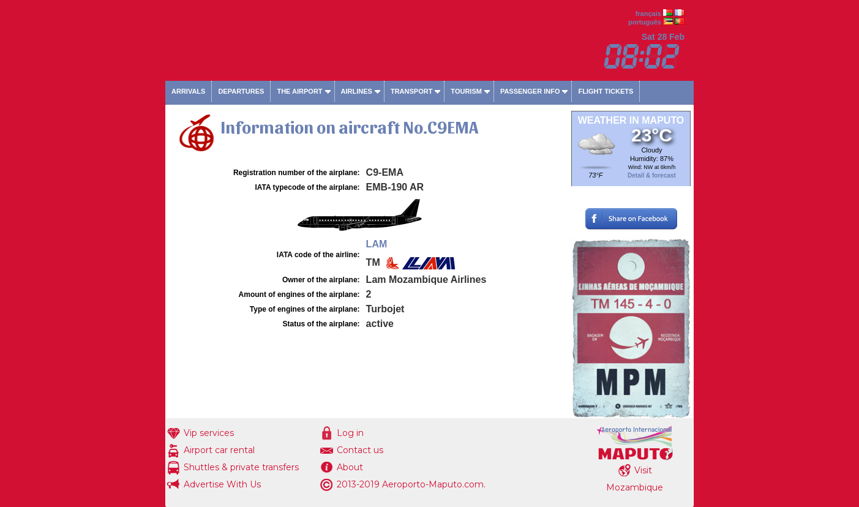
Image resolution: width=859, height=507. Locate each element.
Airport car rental (219, 450)
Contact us (360, 450)
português (644, 22)
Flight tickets (605, 91)
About (350, 467)
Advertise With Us (222, 484)
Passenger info (530, 91)
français (648, 13)
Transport (411, 91)
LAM (377, 244)
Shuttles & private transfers (241, 467)
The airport (299, 91)
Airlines (356, 91)
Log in (350, 432)
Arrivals (188, 91)
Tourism (466, 91)
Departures (241, 91)
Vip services (209, 432)
